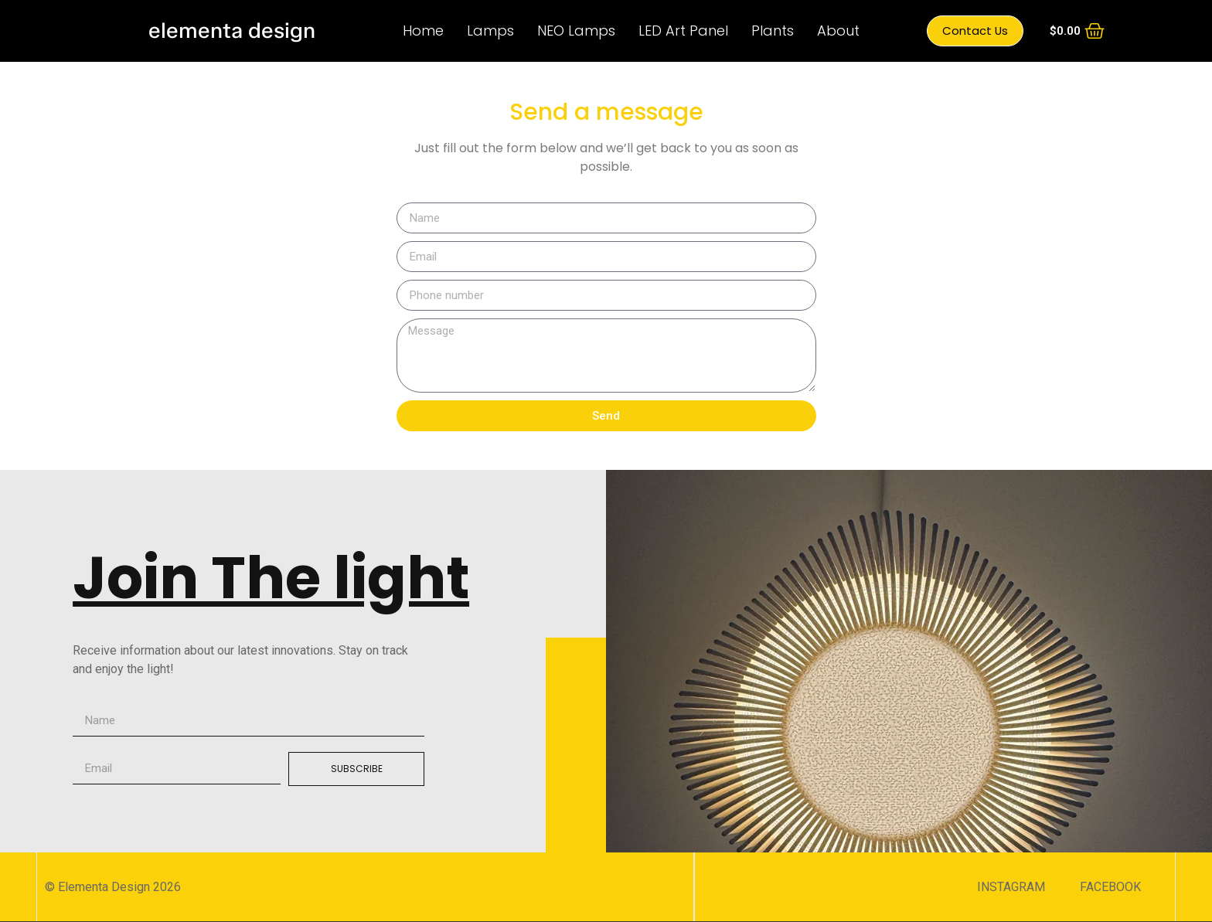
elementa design (231, 30)
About (838, 30)
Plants (772, 30)
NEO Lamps (576, 30)
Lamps (490, 30)
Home (423, 30)
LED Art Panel (683, 30)
